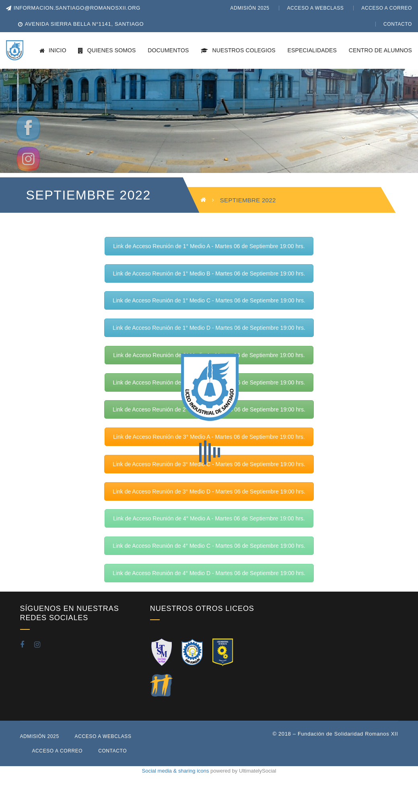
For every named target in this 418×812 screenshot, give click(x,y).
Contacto (397, 24)
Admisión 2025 (249, 8)
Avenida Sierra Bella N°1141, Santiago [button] (84, 24)
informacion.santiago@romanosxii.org (73, 8)
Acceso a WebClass (315, 8)
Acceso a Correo (386, 8)
